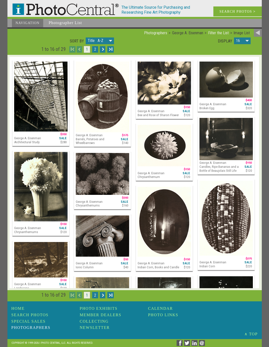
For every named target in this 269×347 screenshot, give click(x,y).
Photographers (30, 327)
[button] (100, 40)
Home (18, 308)
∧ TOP (251, 334)
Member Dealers (100, 315)
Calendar (160, 308)
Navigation (28, 23)
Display (225, 41)
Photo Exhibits (98, 308)
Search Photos (30, 315)
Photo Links (163, 315)
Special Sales (28, 321)
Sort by (77, 41)
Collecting (94, 321)
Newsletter (95, 327)
